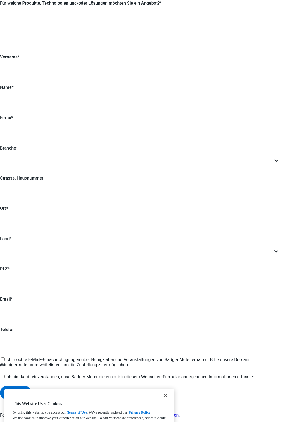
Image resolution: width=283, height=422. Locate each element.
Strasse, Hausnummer (21, 178)
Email (5, 299)
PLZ (4, 268)
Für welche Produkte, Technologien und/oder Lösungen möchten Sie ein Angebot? (80, 3)
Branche (8, 148)
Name (5, 87)
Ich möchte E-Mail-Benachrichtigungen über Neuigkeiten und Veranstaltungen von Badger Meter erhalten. (107, 359)
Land (5, 238)
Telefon (7, 329)
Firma (5, 117)
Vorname (9, 57)
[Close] (166, 405)
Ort (3, 208)
